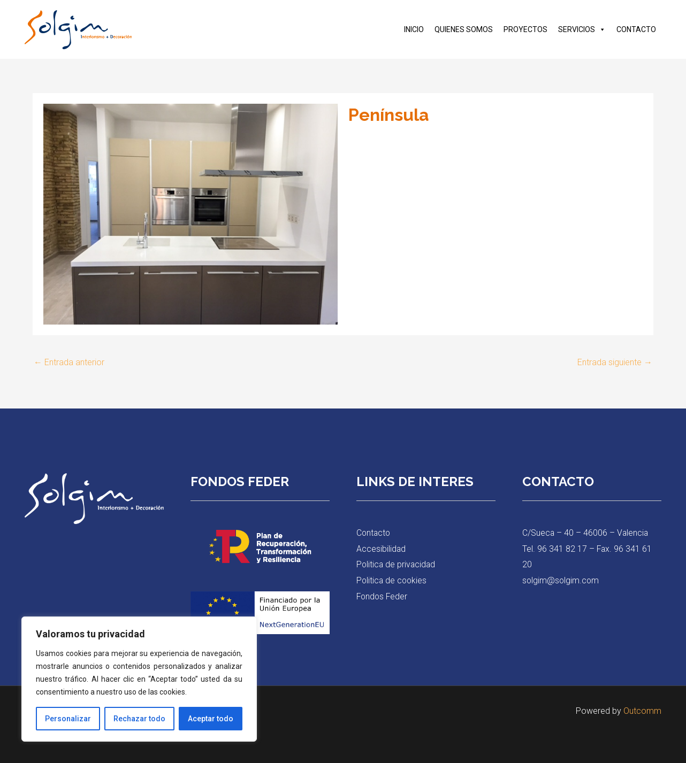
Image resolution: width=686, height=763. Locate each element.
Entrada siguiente (614, 362)
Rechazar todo (139, 718)
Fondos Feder (382, 596)
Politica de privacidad (396, 564)
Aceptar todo (210, 718)
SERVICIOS (582, 29)
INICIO (414, 29)
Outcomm (642, 711)
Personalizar (68, 718)
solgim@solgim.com (561, 580)
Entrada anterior (69, 362)
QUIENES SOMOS (464, 29)
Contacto (374, 533)
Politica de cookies (392, 580)
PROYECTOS (525, 29)
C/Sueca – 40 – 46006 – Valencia (586, 533)
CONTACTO (636, 29)
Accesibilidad (381, 549)
